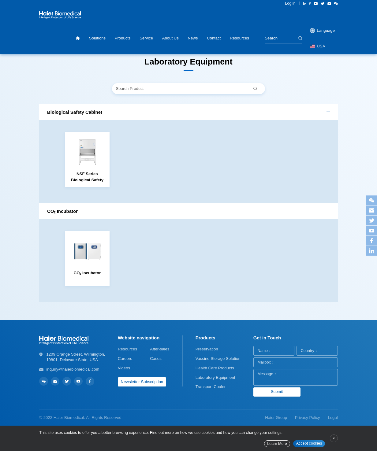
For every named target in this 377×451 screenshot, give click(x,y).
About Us (170, 38)
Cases (155, 358)
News (193, 38)
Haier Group (276, 417)
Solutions (97, 38)
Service (146, 38)
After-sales (159, 349)
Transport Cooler (211, 386)
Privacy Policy (307, 417)
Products (123, 38)
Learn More (277, 444)
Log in (290, 3)
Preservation (207, 349)
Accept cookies (309, 443)
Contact (214, 38)
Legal (333, 417)
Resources (239, 38)
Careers (125, 358)
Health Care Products (215, 368)
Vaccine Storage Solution (218, 358)
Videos (124, 368)
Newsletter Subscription (142, 381)
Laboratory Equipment (215, 377)
